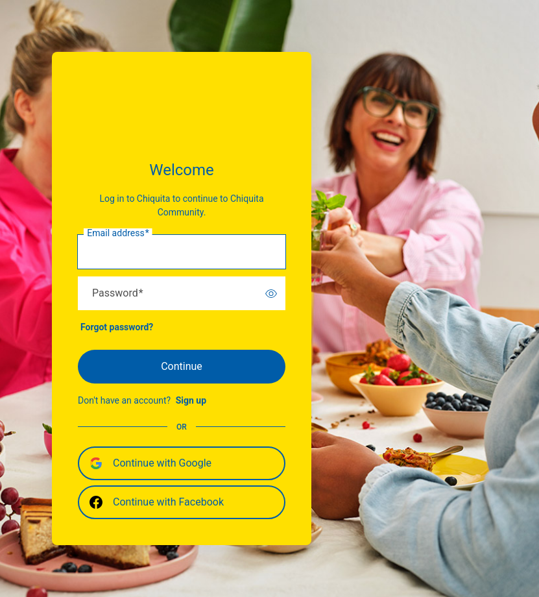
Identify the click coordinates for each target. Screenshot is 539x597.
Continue (181, 366)
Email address (118, 233)
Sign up (191, 400)
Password (117, 293)
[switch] (271, 293)
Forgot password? (116, 327)
